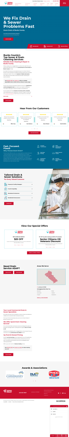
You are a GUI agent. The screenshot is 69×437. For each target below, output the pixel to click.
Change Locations (46, 1)
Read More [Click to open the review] (9, 119)
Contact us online (18, 347)
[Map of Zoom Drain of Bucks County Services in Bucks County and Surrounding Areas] (51, 277)
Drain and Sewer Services (48, 390)
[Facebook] (58, 393)
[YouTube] (62, 393)
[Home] (8, 3)
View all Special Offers (34, 252)
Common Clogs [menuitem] (35, 4)
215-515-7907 (55, 1)
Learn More (8, 203)
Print (54, 247)
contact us (16, 80)
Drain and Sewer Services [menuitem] (18, 4)
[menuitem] (5, 401)
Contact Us (46, 395)
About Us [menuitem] (52, 4)
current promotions (9, 93)
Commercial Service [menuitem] (27, 4)
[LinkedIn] (65, 393)
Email (50, 247)
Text (46, 247)
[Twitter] (60, 393)
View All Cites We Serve (42, 297)
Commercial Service (47, 391)
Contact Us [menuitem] (56, 4)
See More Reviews (34, 132)
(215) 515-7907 (10, 80)
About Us (45, 393)
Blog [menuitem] (48, 4)
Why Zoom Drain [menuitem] (42, 4)
